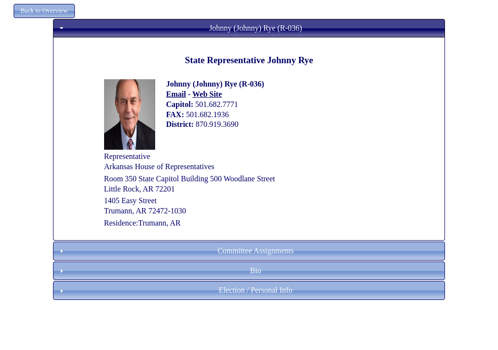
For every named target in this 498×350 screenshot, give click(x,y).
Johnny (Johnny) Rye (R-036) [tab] (179, 28)
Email (176, 94)
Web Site (207, 94)
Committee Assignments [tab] (175, 250)
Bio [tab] (159, 270)
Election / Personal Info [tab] (175, 290)
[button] (44, 11)
